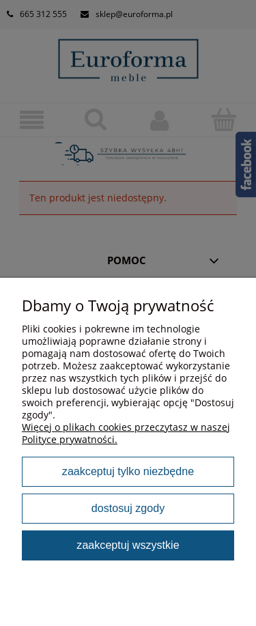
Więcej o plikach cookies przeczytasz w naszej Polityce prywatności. (126, 433)
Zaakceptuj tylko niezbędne (128, 471)
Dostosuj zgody (128, 508)
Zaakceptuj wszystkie (127, 545)
